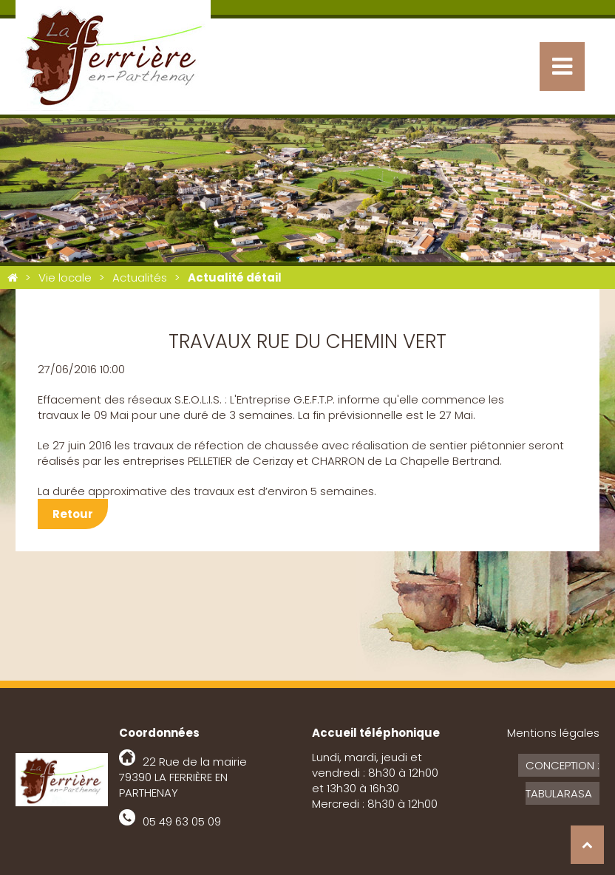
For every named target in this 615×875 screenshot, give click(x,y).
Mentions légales (553, 732)
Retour (72, 514)
